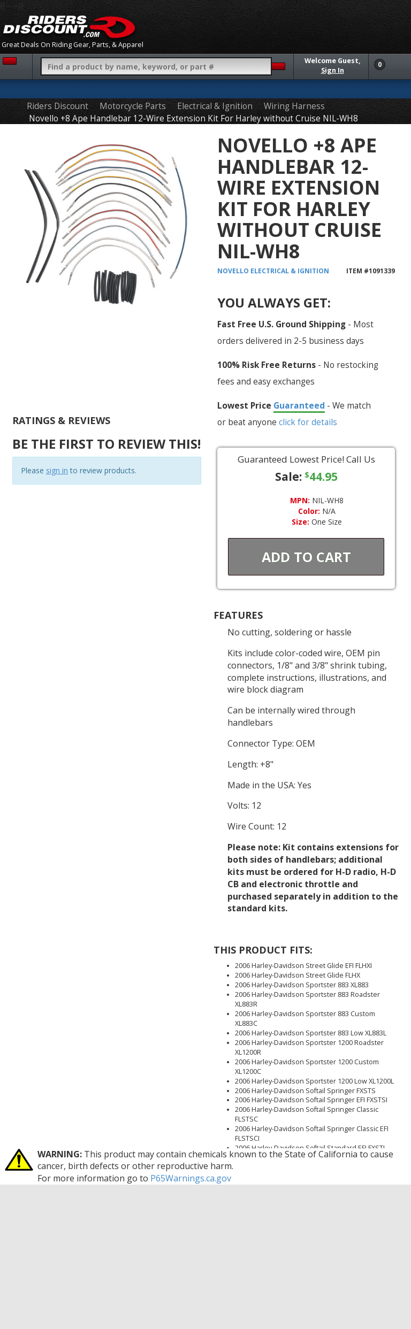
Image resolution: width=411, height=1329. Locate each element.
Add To (306, 557)
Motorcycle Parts (133, 106)
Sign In (332, 70)
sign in (57, 470)
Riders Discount (57, 106)
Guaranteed (299, 405)
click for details (308, 422)
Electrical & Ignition (215, 106)
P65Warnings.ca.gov (190, 1178)
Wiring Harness (294, 106)
